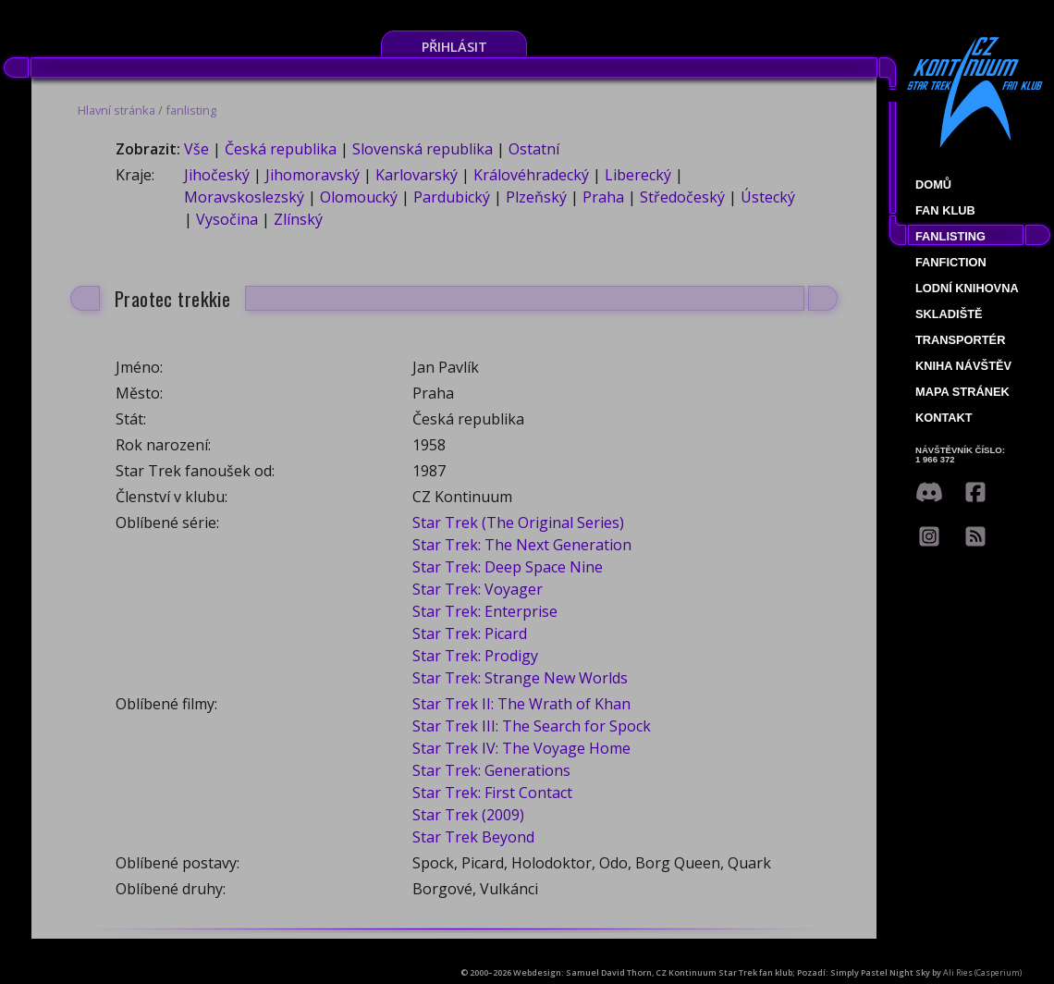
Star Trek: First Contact (492, 792)
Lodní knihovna (967, 288)
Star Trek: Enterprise (485, 611)
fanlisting (190, 110)
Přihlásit (454, 46)
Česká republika (281, 149)
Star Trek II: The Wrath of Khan (521, 704)
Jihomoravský (312, 175)
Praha (603, 197)
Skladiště (949, 314)
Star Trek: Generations (491, 770)
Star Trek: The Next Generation (521, 545)
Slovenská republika (422, 149)
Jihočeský (217, 175)
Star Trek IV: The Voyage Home (521, 748)
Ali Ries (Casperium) (982, 972)
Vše (196, 149)
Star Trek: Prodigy (475, 656)
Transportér (960, 340)
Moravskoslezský (244, 197)
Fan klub (945, 210)
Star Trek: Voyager (477, 589)
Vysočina (227, 219)
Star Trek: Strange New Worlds (520, 678)
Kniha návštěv (963, 366)
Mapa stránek (962, 392)
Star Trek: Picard (469, 633)
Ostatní (534, 149)
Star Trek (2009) (468, 815)
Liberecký (638, 175)
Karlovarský (416, 175)
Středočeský (682, 197)
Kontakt (944, 417)
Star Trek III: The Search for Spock (531, 726)
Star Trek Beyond (473, 837)
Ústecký (768, 197)
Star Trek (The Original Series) (518, 522)
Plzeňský (536, 197)
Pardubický (451, 197)
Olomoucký (359, 197)
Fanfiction (951, 262)
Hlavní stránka (116, 110)
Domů (933, 184)
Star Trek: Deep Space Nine (507, 567)
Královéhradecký (531, 175)
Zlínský (298, 219)
